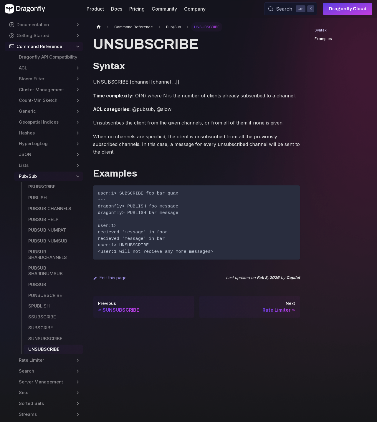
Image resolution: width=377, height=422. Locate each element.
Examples (323, 38)
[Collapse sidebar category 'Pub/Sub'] (77, 176)
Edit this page (110, 277)
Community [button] (164, 9)
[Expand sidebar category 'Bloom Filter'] (77, 79)
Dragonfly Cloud (347, 8)
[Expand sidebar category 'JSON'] (77, 155)
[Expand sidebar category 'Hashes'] (77, 133)
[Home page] (98, 26)
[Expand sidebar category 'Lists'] (77, 165)
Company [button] (195, 9)
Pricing (137, 9)
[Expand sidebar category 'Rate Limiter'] (77, 360)
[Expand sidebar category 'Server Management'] (77, 382)
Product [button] (95, 9)
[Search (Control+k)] (290, 8)
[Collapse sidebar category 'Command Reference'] (77, 46)
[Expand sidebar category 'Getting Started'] (77, 36)
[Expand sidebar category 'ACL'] (77, 68)
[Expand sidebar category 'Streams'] (77, 414)
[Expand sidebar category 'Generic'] (77, 111)
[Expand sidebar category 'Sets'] (77, 393)
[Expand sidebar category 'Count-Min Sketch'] (77, 100)
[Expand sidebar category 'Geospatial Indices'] (77, 122)
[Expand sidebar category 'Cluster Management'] (77, 90)
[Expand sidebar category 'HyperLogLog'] (77, 144)
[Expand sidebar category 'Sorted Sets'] (77, 403)
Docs (116, 9)
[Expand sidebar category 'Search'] (77, 371)
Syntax (321, 30)
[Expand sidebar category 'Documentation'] (77, 25)
